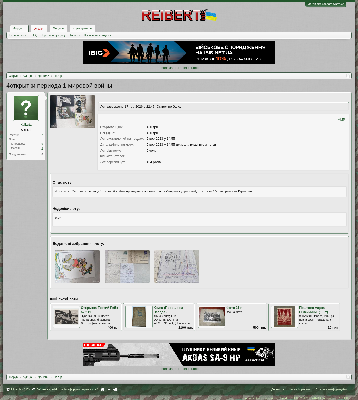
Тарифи (75, 35)
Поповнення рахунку (97, 35)
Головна (103, 389)
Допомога (277, 389)
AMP (341, 120)
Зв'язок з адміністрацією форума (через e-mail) (67, 389)
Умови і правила (299, 389)
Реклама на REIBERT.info (179, 68)
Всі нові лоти (17, 35)
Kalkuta (25, 124)
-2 (42, 135)
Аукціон (39, 28)
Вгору (109, 389)
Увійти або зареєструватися (326, 3)
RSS (115, 389)
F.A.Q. (34, 35)
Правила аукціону (53, 35)
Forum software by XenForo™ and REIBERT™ (297, 398)
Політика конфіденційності (333, 389)
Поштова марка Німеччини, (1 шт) (313, 310)
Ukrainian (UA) (20, 389)
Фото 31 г (234, 308)
